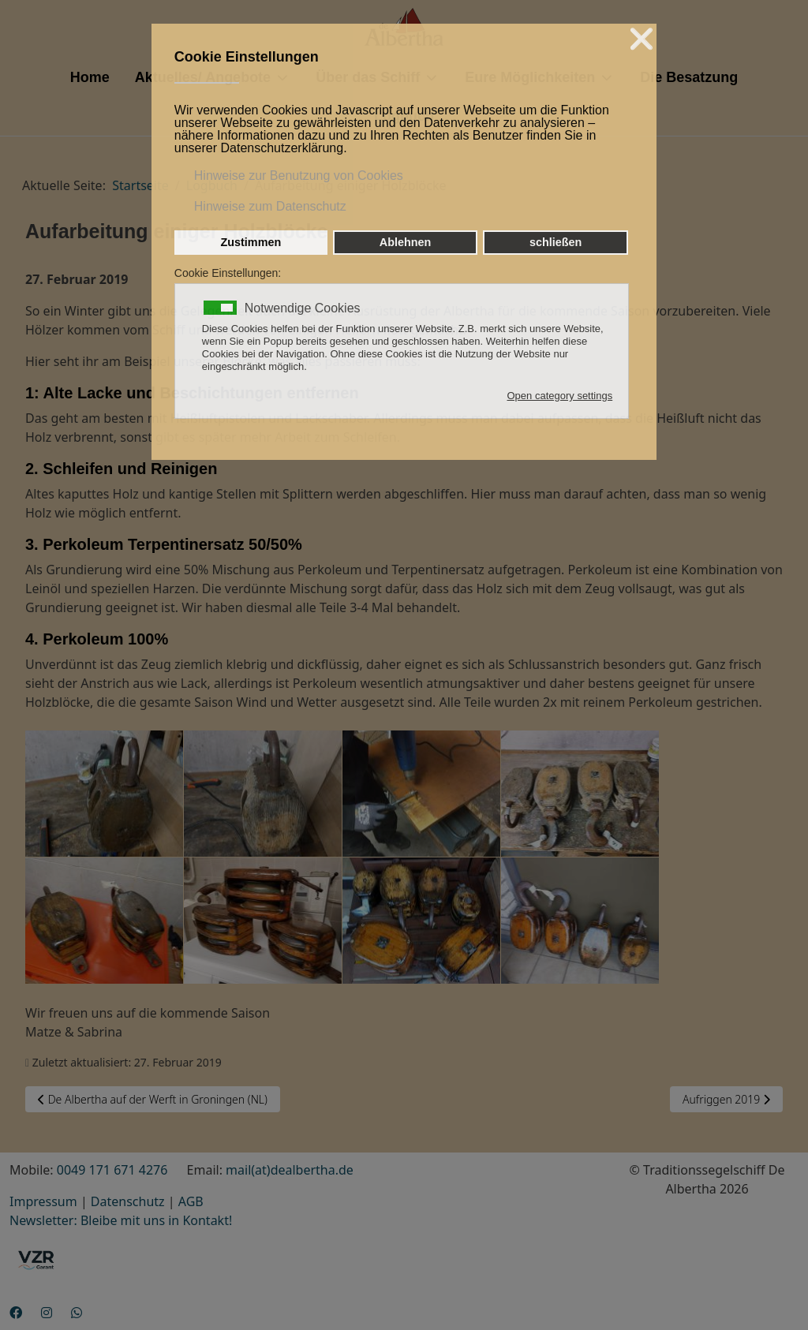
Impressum (43, 1201)
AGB (191, 1201)
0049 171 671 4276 (112, 1170)
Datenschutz (128, 1201)
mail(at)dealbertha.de (290, 1170)
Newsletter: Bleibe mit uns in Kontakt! (120, 1220)
